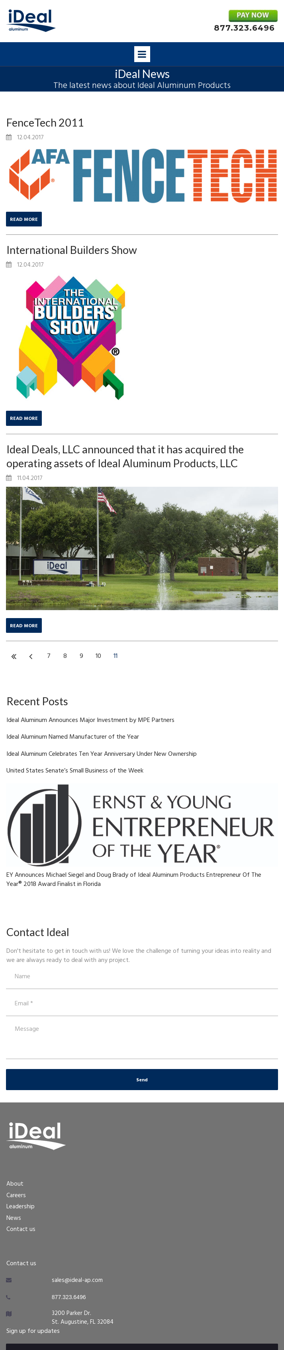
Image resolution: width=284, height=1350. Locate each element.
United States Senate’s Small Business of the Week (74, 771)
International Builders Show (71, 249)
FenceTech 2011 (45, 122)
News (13, 1218)
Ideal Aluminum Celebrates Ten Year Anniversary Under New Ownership (101, 754)
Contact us (20, 1229)
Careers (16, 1195)
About (15, 1184)
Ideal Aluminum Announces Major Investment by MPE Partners (90, 720)
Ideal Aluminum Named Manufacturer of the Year (72, 737)
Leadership (20, 1206)
